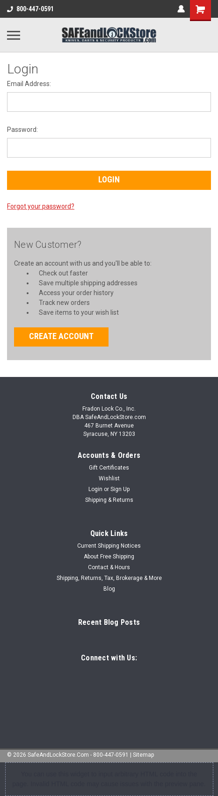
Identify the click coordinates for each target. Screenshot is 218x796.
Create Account (61, 336)
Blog (109, 589)
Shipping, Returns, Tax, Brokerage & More (109, 578)
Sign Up (120, 489)
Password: (22, 129)
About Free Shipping (109, 556)
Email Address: (29, 83)
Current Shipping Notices (109, 546)
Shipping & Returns (109, 500)
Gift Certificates (109, 467)
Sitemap (143, 755)
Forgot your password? (40, 206)
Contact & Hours (109, 567)
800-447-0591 (30, 9)
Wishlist (109, 478)
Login (95, 489)
